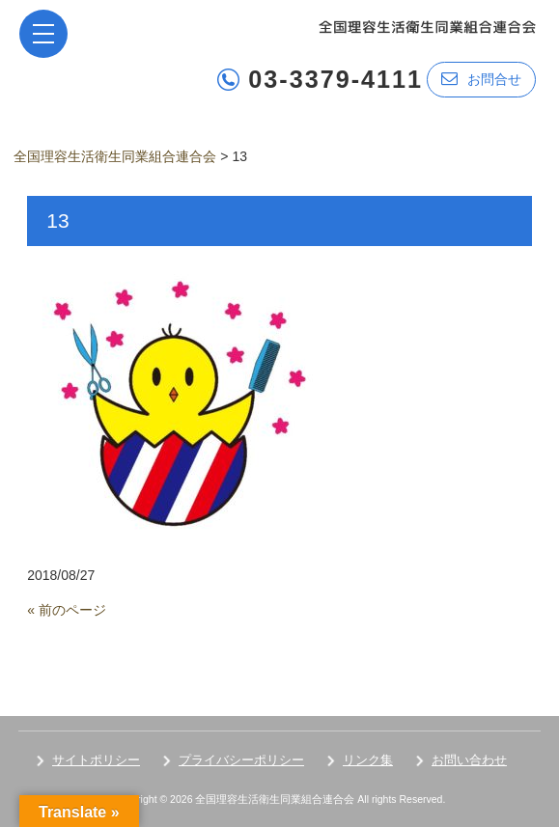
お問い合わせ (469, 760)
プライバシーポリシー (241, 760)
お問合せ (481, 78)
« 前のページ (66, 610)
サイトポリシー (96, 760)
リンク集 (368, 760)
